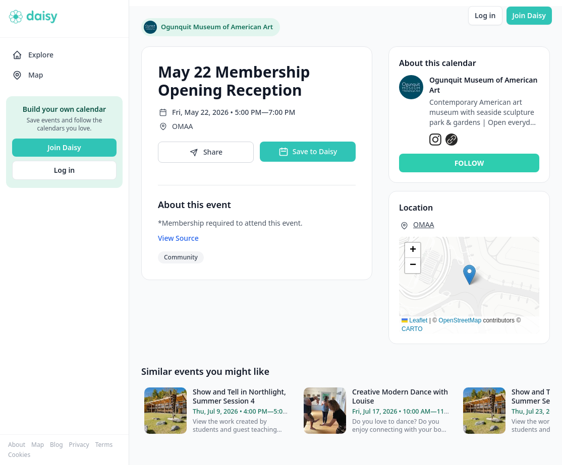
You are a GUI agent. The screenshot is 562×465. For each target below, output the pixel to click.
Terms (104, 445)
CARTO (412, 329)
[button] (469, 274)
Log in (64, 170)
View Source (178, 238)
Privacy (79, 445)
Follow (469, 163)
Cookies (19, 455)
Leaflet (414, 320)
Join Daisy (64, 147)
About (16, 445)
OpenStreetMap (459, 320)
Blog (56, 445)
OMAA (423, 224)
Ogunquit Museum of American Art (483, 85)
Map (37, 445)
